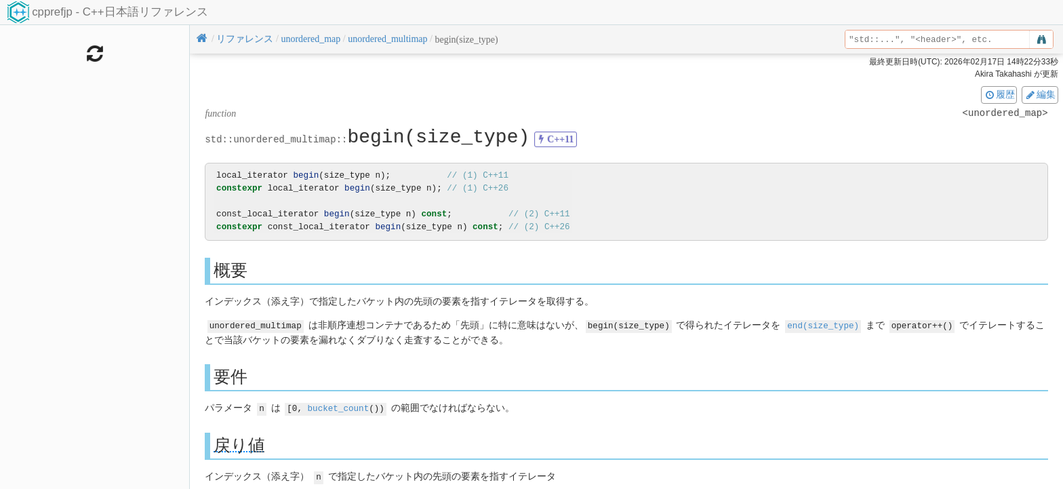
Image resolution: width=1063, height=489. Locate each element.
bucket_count (338, 407)
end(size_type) (823, 325)
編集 (1040, 94)
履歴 (999, 94)
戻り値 (239, 444)
